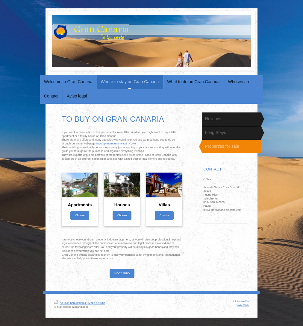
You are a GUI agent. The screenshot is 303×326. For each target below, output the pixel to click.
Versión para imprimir (70, 302)
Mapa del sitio (96, 302)
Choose (79, 215)
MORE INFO (122, 273)
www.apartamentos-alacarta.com (116, 143)
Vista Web (243, 305)
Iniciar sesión (241, 301)
